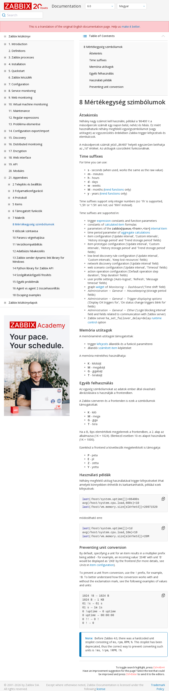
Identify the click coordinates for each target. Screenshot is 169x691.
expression (104, 221)
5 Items (17, 204)
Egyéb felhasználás (101, 73)
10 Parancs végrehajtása (28, 237)
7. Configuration (19, 84)
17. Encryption (18, 151)
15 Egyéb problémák (26, 282)
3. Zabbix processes (21, 57)
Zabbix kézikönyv (19, 36)
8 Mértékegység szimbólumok (33, 224)
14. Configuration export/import (29, 131)
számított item (107, 347)
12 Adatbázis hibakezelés (29, 251)
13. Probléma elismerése (24, 124)
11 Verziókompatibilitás (27, 244)
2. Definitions (17, 51)
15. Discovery (17, 138)
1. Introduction (18, 44)
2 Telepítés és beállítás (27, 184)
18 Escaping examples (27, 295)
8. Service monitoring (22, 91)
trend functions (114, 189)
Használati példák (100, 80)
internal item (159, 228)
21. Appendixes (18, 177)
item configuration (102, 564)
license (101, 687)
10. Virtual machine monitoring (28, 104)
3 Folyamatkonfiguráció (28, 191)
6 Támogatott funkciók (27, 211)
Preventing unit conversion (106, 87)
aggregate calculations (135, 232)
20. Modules (16, 171)
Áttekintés (95, 53)
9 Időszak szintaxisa (25, 231)
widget (100, 287)
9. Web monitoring (20, 97)
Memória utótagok (101, 67)
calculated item (114, 224)
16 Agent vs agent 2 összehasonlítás (36, 288)
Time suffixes (98, 60)
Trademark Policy (158, 685)
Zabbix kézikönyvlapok (23, 302)
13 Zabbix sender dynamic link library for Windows (38, 260)
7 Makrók (19, 218)
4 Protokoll (20, 198)
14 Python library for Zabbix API (33, 268)
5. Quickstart (17, 71)
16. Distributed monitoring (25, 144)
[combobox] (21, 15)
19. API (13, 164)
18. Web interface (20, 157)
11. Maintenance (19, 111)
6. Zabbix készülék (20, 77)
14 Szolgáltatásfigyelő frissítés (32, 275)
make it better (131, 26)
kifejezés (102, 343)
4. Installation (17, 64)
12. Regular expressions (24, 117)
